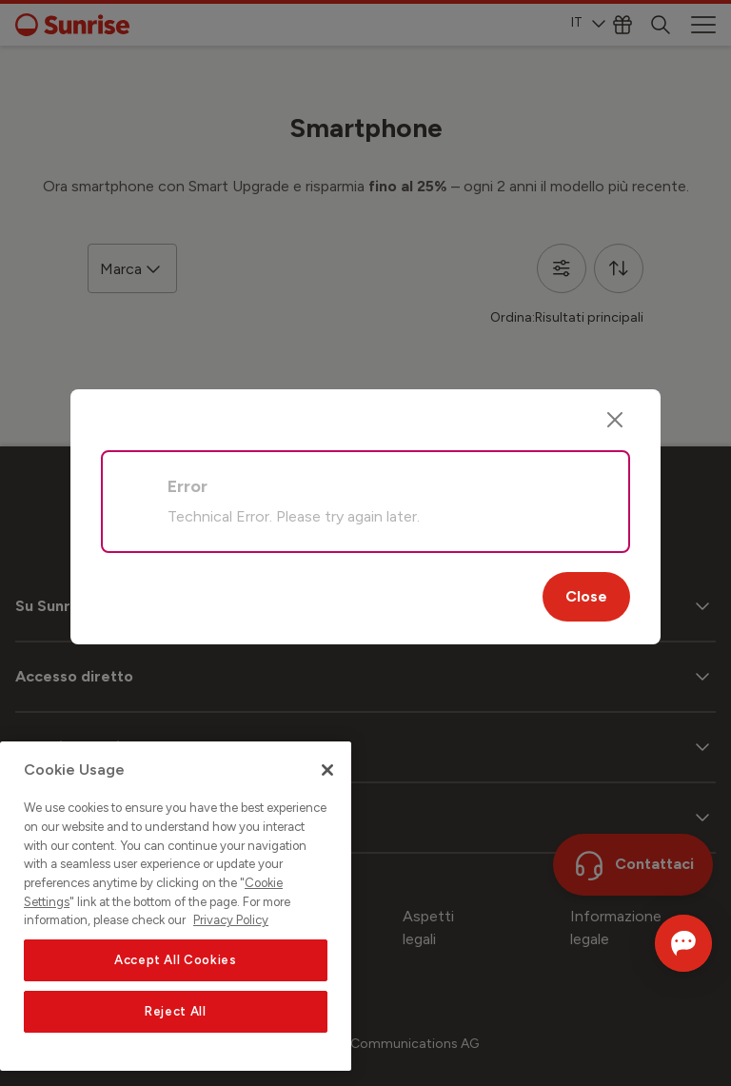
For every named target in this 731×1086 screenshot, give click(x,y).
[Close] (615, 420)
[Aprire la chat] (656, 943)
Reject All (176, 1011)
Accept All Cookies (175, 960)
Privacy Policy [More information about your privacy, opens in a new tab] (230, 920)
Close (586, 596)
